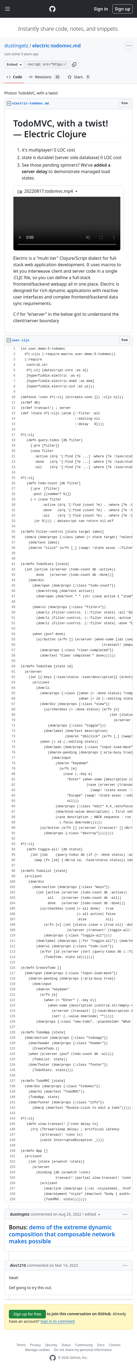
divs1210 (18, 1265)
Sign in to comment (57, 1321)
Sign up (122, 9)
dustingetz (16, 45)
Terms (21, 1345)
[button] (74, 64)
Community (84, 1345)
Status (66, 1345)
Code (14, 76)
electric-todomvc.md (56, 45)
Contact (114, 1345)
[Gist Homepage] (52, 9)
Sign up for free (27, 1314)
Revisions (45, 77)
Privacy (35, 1345)
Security (51, 1345)
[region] (68, 221)
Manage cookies (37, 1350)
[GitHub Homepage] (52, 1358)
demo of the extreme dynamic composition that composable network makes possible (62, 1234)
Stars (79, 77)
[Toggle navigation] (7, 9)
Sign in (101, 9)
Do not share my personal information (83, 1350)
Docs (101, 1345)
